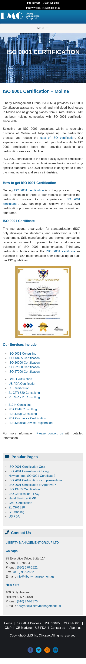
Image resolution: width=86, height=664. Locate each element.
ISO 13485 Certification (24, 358)
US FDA (14, 516)
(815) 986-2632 (23, 572)
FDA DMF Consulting (22, 409)
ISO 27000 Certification (24, 371)
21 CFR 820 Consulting (24, 392)
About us (75, 627)
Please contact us (50, 433)
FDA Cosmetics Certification (27, 418)
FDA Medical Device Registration (30, 422)
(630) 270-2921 (27, 567)
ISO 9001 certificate (61, 251)
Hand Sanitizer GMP (22, 498)
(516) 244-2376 (27, 601)
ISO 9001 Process (28, 623)
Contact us (58, 627)
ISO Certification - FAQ (23, 493)
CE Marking (16, 512)
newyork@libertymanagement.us (39, 606)
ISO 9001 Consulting (22, 353)
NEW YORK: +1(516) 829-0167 (44, 8)
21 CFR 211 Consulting (24, 397)
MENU (42, 28)
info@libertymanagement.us (35, 576)
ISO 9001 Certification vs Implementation (35, 480)
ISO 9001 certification (29, 190)
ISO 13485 (52, 623)
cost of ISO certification (57, 137)
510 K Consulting (19, 404)
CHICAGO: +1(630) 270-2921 (44, 3)
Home (8, 623)
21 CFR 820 (16, 507)
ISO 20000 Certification (24, 362)
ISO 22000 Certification (24, 367)
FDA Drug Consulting (22, 413)
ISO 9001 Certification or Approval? (32, 484)
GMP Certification (20, 379)
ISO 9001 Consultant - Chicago (29, 471)
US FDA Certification (22, 383)
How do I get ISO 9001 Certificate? (31, 475)
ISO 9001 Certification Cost (26, 466)
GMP (8, 627)
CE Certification (18, 388)
